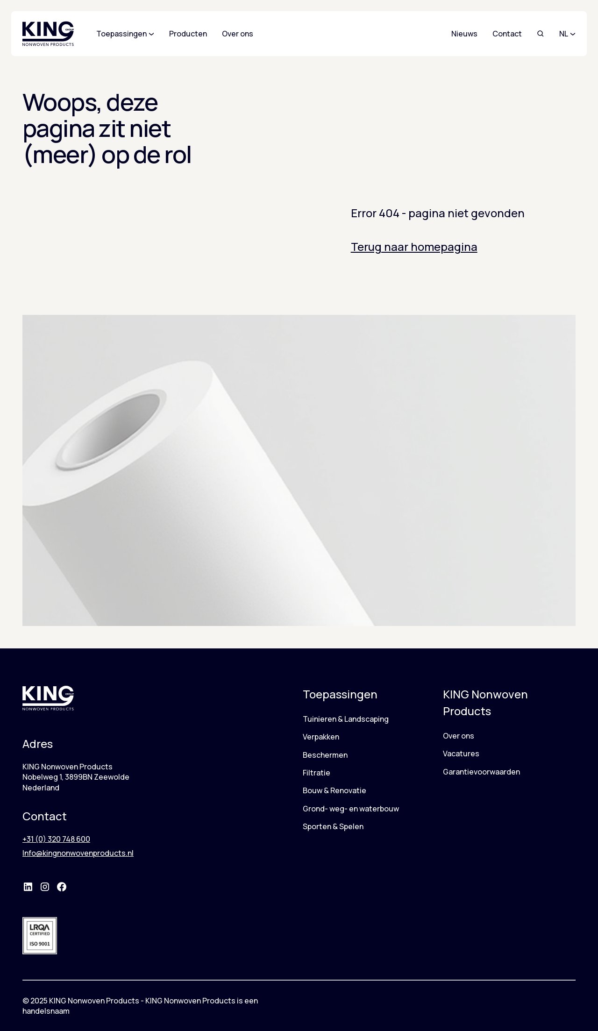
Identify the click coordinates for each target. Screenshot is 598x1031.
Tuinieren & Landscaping (346, 719)
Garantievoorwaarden (481, 772)
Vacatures (461, 753)
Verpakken (321, 737)
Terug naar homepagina (414, 246)
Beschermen (325, 755)
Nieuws (464, 33)
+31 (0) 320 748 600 (56, 839)
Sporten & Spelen (333, 826)
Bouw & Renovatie (334, 790)
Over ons (458, 736)
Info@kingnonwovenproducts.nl (78, 853)
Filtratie (316, 773)
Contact (507, 33)
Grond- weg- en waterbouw (351, 808)
